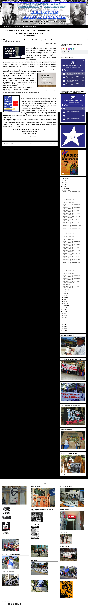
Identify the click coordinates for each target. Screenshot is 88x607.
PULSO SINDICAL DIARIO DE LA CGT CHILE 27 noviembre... (71, 202)
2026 (63, 180)
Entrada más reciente (8, 143)
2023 (63, 186)
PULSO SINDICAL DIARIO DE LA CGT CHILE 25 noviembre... (71, 211)
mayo (65, 299)
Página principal (7, 26)
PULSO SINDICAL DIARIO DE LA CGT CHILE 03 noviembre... (71, 279)
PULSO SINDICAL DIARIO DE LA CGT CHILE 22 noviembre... (71, 220)
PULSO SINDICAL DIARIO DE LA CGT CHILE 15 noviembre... (71, 242)
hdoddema (76, 482)
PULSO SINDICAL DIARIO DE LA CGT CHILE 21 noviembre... (71, 223)
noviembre (66, 190)
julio (65, 295)
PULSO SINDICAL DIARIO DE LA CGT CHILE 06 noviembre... (71, 269)
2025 (63, 182)
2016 (63, 320)
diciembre (66, 188)
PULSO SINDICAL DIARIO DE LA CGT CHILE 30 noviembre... (71, 192)
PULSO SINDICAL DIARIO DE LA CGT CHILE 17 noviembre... (71, 235)
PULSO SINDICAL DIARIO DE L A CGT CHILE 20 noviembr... (72, 226)
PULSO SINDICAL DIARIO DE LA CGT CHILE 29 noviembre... (71, 195)
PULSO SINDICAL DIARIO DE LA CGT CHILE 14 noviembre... (71, 245)
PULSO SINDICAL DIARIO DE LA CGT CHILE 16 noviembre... (71, 239)
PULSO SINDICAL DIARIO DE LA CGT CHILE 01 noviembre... (71, 287)
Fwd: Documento (67, 284)
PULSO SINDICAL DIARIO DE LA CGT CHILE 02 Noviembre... (71, 282)
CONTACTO (17, 26)
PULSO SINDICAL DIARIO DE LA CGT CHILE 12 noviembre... (71, 251)
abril (65, 301)
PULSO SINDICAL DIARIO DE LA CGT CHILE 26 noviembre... (71, 208)
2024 (63, 184)
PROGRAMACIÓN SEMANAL (29, 26)
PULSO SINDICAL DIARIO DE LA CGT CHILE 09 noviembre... (71, 260)
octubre (65, 289)
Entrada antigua (52, 143)
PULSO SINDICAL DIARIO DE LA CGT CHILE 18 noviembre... (71, 232)
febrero (65, 305)
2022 (63, 309)
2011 (63, 330)
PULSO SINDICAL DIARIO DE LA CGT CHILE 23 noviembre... (71, 217)
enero (65, 307)
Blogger (44, 483)
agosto (65, 293)
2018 (63, 317)
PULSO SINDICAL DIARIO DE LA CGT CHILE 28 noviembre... (71, 198)
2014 (63, 324)
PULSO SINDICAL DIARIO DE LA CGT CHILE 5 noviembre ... (71, 273)
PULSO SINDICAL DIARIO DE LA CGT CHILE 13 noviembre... (71, 248)
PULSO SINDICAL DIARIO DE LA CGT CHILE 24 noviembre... (71, 214)
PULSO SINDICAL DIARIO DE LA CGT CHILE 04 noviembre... (71, 276)
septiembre (66, 291)
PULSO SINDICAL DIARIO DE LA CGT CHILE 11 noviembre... (71, 254)
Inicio (31, 143)
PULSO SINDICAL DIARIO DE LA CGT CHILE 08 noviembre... (71, 263)
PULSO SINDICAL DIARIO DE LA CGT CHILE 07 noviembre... (71, 266)
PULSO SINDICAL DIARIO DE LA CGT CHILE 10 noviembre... (71, 257)
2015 (63, 322)
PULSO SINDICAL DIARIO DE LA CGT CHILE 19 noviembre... (71, 229)
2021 (63, 311)
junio (65, 297)
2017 (63, 319)
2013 (63, 326)
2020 (63, 313)
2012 (63, 328)
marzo (65, 303)
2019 (63, 315)
